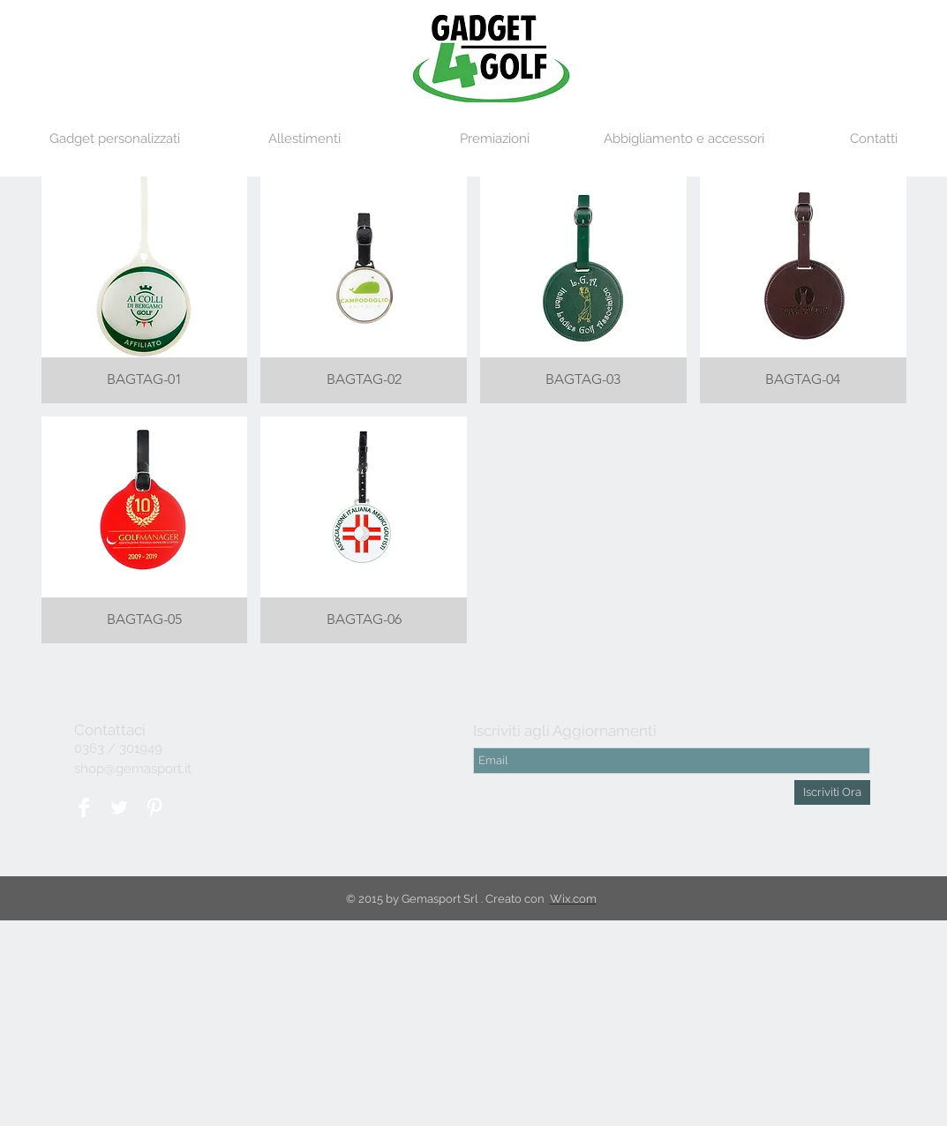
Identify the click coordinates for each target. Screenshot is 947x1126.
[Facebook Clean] (84, 807)
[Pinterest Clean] (154, 807)
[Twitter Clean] (119, 807)
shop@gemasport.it (133, 769)
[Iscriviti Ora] (832, 792)
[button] (114, 138)
